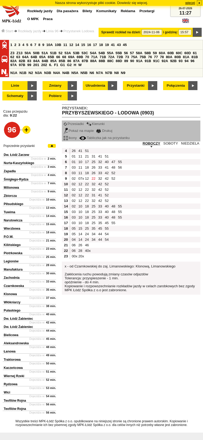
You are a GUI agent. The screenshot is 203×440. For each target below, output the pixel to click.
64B (34, 57)
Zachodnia (12, 278)
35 (100, 223)
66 (58, 57)
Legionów (11, 261)
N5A (75, 73)
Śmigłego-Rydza (16, 179)
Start (7, 31)
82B (22, 61)
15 (83, 45)
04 (74, 240)
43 (119, 45)
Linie (15, 85)
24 (87, 234)
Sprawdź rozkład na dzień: (121, 32)
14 (77, 45)
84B (45, 61)
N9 (123, 73)
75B (143, 57)
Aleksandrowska (16, 343)
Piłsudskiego (13, 204)
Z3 (12, 53)
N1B (22, 73)
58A (139, 53)
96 (193, 61)
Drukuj (104, 131)
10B (58, 45)
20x (81, 256)
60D (187, 53)
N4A (56, 73)
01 (74, 156)
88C (110, 61)
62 (12, 57)
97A (13, 65)
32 (100, 162)
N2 (31, 73)
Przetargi (146, 11)
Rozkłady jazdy (29, 31)
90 (132, 61)
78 (162, 57)
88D (119, 61)
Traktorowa (12, 360)
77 (156, 57)
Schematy (15, 96)
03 (74, 167)
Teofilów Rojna (15, 400)
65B (51, 57)
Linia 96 (52, 31)
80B (177, 57)
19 (107, 45)
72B (120, 57)
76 (150, 57)
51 (87, 151)
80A (169, 57)
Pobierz (55, 96)
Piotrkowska (13, 253)
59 (155, 53)
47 (113, 162)
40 (107, 162)
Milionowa (11, 187)
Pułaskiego (12, 310)
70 (87, 57)
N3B (47, 73)
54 (107, 234)
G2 (69, 65)
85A (53, 61)
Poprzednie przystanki (19, 146)
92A (165, 61)
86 (69, 61)
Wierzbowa (12, 228)
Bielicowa (11, 335)
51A (44, 53)
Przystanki (136, 85)
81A (186, 57)
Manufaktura (13, 269)
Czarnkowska (14, 286)
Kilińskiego (12, 245)
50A (28, 53)
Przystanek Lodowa (78, 31)
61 (195, 53)
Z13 (19, 53)
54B (102, 53)
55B (119, 53)
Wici (7, 392)
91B (148, 61)
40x (87, 251)
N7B (108, 73)
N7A (99, 73)
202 (44, 65)
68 (64, 57)
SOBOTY (170, 143)
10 (80, 162)
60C (179, 53)
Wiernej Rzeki (14, 376)
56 (126, 53)
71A (94, 57)
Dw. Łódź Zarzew (16, 155)
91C (156, 61)
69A (71, 57)
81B (194, 57)
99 (29, 65)
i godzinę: (170, 32)
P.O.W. (8, 237)
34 (93, 234)
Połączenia (176, 85)
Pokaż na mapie (78, 131)
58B (147, 53)
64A (25, 57)
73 (127, 57)
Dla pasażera (68, 11)
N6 (92, 73)
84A (36, 61)
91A (139, 61)
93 (181, 61)
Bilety (87, 11)
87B (85, 61)
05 (74, 228)
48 (113, 167)
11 (65, 45)
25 (93, 162)
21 (87, 156)
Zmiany (55, 85)
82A (13, 61)
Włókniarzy (12, 302)
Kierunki (95, 124)
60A (162, 53)
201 (36, 65)
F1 (56, 65)
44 (100, 234)
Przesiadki (73, 124)
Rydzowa (10, 384)
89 (126, 61)
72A (111, 57)
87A (76, 61)
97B (22, 65)
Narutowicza (13, 220)
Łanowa (10, 351)
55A (110, 53)
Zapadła (10, 171)
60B (170, 53)
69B (80, 57)
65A (42, 57)
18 (101, 45)
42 (107, 173)
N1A (13, 73)
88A (93, 61)
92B (173, 61)
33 (100, 167)
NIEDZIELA (190, 143)
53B (76, 53)
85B (62, 61)
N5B (83, 73)
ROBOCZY (151, 143)
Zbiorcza (10, 196)
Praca (48, 19)
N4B (66, 73)
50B (36, 53)
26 (74, 151)
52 (61, 53)
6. (50, 65)
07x (81, 178)
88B (102, 61)
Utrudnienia (95, 85)
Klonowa (10, 294)
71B (103, 57)
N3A (38, 73)
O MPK (33, 19)
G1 (62, 65)
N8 (116, 73)
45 (125, 45)
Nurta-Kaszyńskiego (19, 163)
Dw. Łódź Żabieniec (18, 319)
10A (49, 45)
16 (89, 45)
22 (93, 178)
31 (93, 156)
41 (113, 45)
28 (80, 251)
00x (74, 256)
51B (53, 53)
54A (93, 53)
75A (134, 57)
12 (71, 45)
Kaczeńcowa (13, 368)
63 (18, 57)
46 (87, 245)
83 (29, 61)
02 (74, 178)
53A (67, 53)
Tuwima (9, 212)
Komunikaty (106, 11)
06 (74, 245)
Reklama (128, 11)
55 (120, 162)
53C (84, 53)
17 (95, 45)
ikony (70, 138)
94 (186, 61)
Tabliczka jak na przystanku (104, 138)
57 (132, 53)
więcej (190, 3)
